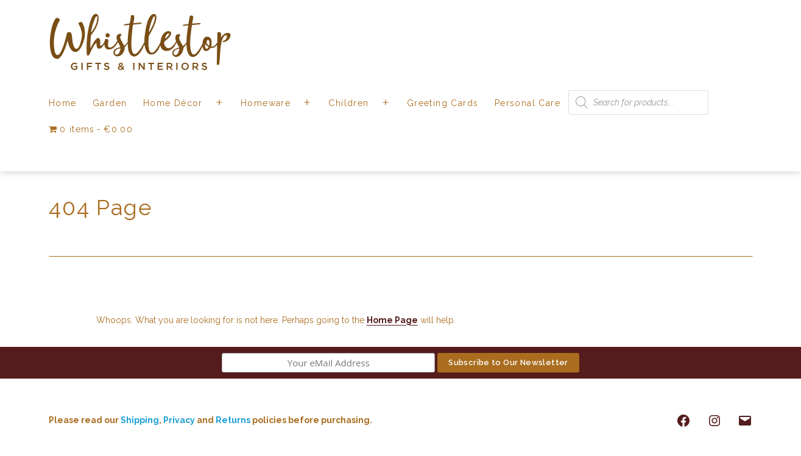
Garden (110, 103)
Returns (234, 420)
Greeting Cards (443, 103)
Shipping (140, 420)
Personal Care (527, 103)
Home (63, 103)
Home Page (392, 320)
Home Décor (173, 103)
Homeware (266, 103)
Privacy (179, 420)
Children (348, 103)
